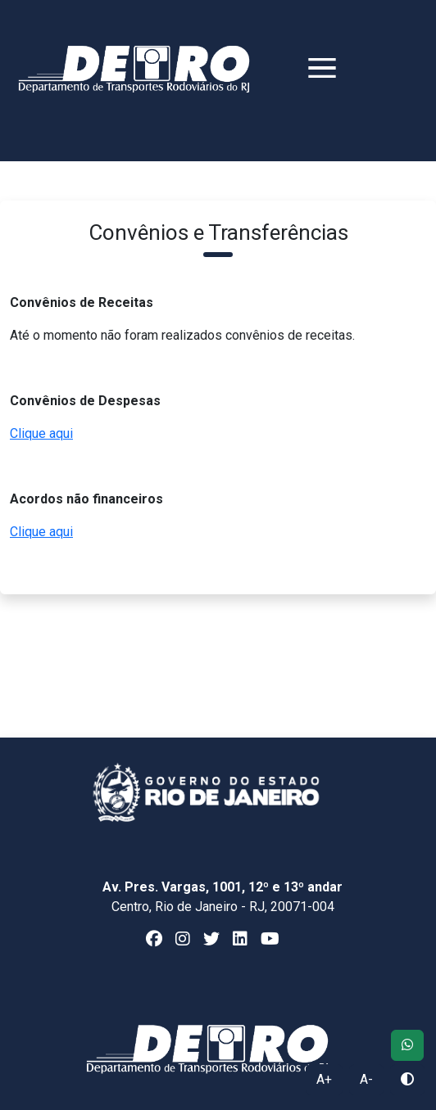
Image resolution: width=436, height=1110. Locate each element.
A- (366, 1079)
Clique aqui (41, 433)
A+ (324, 1079)
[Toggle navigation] (301, 77)
